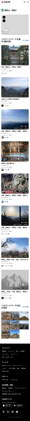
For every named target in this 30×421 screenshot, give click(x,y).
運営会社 (4, 388)
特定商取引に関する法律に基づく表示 (11, 394)
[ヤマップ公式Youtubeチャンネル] (17, 411)
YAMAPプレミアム (6, 365)
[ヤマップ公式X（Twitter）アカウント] (8, 411)
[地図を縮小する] (4, 20)
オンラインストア (17, 365)
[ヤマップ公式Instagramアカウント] (12, 411)
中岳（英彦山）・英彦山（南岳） (11, 67)
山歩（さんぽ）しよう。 (8, 357)
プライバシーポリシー (20, 388)
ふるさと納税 (11, 368)
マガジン (4, 368)
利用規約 (10, 388)
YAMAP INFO (5, 379)
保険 (18, 368)
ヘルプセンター (14, 379)
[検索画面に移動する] (24, 2)
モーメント (11, 351)
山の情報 (22, 351)
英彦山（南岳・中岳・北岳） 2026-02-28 (14, 259)
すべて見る (25, 40)
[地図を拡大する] (4, 17)
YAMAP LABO (5, 371)
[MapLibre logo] (5, 33)
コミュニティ (5, 354)
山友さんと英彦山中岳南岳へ (10, 99)
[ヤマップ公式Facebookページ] (3, 411)
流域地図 (23, 368)
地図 (17, 351)
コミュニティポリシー (7, 391)
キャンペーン (13, 354)
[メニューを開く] (27, 2)
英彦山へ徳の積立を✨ (8, 163)
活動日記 (4, 351)
